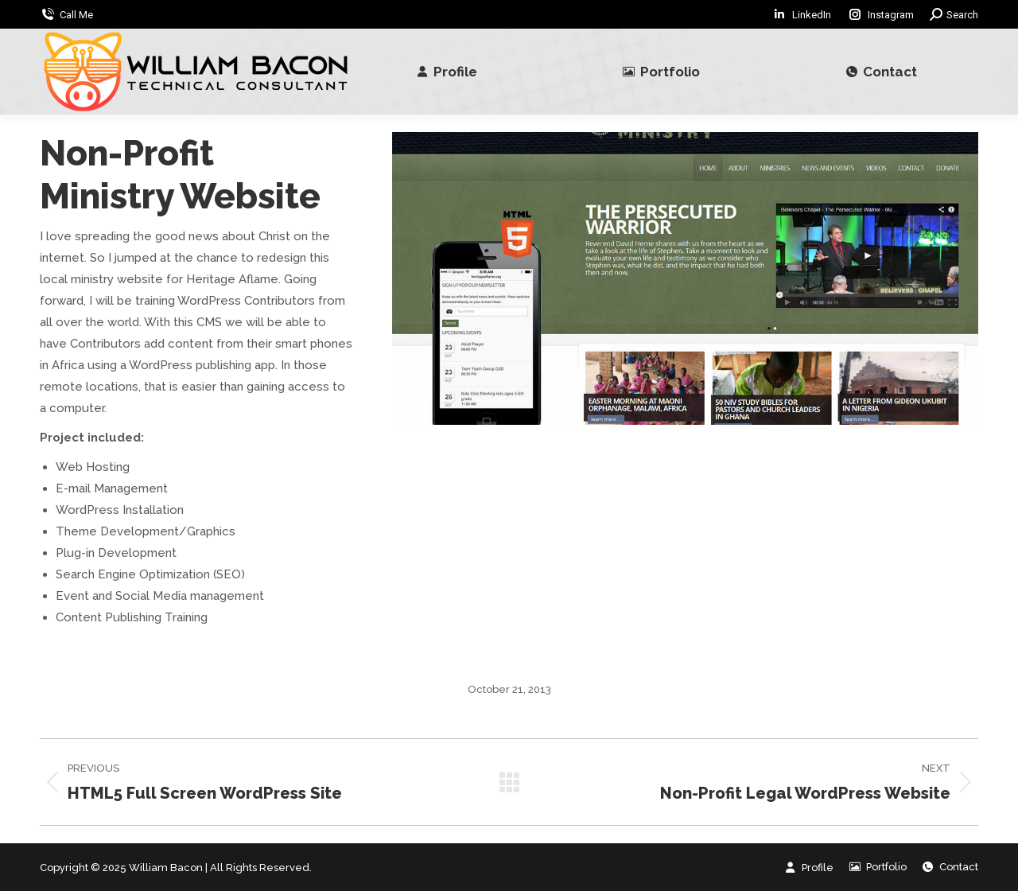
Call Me (76, 15)
